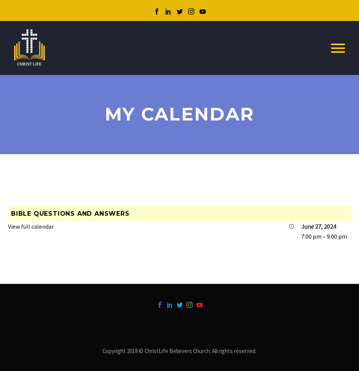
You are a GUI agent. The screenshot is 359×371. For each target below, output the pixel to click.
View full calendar (31, 226)
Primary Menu (338, 48)
